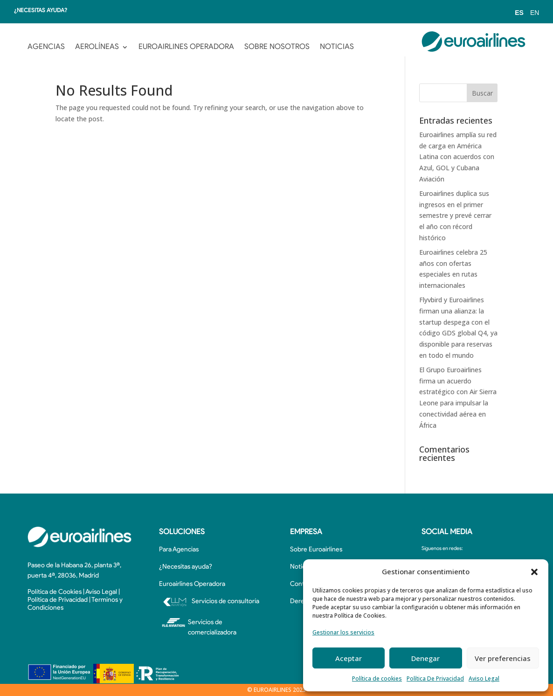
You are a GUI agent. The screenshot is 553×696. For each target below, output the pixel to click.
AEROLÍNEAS (97, 47)
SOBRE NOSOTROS (277, 47)
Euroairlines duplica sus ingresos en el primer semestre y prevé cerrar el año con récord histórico (455, 215)
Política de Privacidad (58, 600)
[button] (534, 572)
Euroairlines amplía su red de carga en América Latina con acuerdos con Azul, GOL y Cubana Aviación (458, 156)
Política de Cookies (55, 592)
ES (519, 12)
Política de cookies (377, 678)
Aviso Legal (484, 678)
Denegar (425, 658)
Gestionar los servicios (343, 632)
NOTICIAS (337, 47)
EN (534, 12)
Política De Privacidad (435, 678)
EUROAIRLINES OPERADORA (186, 47)
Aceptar (348, 658)
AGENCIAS (46, 47)
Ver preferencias (503, 658)
